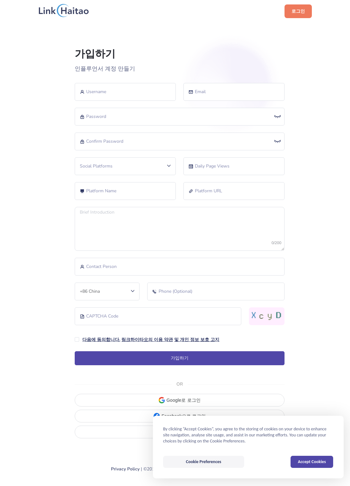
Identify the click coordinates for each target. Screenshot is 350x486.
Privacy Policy (125, 469)
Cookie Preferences (203, 461)
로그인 (298, 11)
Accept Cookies (312, 461)
